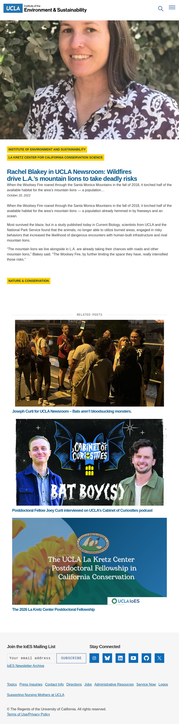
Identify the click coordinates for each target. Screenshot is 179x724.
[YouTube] (133, 662)
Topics (12, 684)
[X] (159, 662)
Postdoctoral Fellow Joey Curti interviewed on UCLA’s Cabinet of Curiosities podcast (82, 510)
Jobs (88, 684)
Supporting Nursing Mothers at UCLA (35, 695)
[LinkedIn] (120, 662)
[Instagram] (94, 662)
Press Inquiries (30, 684)
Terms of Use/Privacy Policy (28, 714)
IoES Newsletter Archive (25, 666)
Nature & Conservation (28, 281)
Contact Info (54, 684)
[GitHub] (146, 662)
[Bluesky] (107, 662)
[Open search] (160, 9)
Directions (74, 684)
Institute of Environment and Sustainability (47, 149)
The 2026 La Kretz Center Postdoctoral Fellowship (53, 609)
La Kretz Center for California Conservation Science (55, 157)
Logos (163, 684)
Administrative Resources (114, 684)
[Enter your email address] (31, 658)
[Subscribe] (71, 658)
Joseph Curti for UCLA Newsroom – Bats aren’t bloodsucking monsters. (71, 411)
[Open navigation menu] (172, 7)
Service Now (146, 684)
